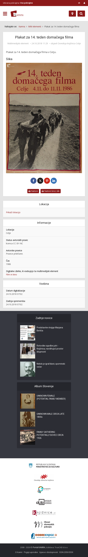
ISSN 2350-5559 (66, 552)
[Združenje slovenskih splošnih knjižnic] (44, 513)
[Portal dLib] (44, 502)
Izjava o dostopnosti (48, 552)
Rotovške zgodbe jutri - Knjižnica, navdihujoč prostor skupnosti (50, 348)
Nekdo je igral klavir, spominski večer (51, 365)
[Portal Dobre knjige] (44, 536)
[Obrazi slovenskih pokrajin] (44, 524)
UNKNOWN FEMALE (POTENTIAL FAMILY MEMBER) (51, 397)
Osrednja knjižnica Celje (69, 43)
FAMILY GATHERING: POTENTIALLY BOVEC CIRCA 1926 (50, 435)
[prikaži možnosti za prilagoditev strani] (79, 3)
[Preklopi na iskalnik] (81, 14)
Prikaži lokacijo (13, 212)
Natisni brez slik (50, 191)
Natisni (33, 191)
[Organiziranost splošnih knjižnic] (44, 477)
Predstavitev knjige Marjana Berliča (50, 329)
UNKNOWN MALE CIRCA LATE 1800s (50, 415)
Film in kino (11, 274)
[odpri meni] (5, 13)
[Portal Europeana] (44, 490)
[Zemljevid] (72, 14)
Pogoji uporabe (31, 552)
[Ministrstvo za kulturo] (44, 466)
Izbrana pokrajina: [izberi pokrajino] (18, 3)
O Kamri (18, 552)
